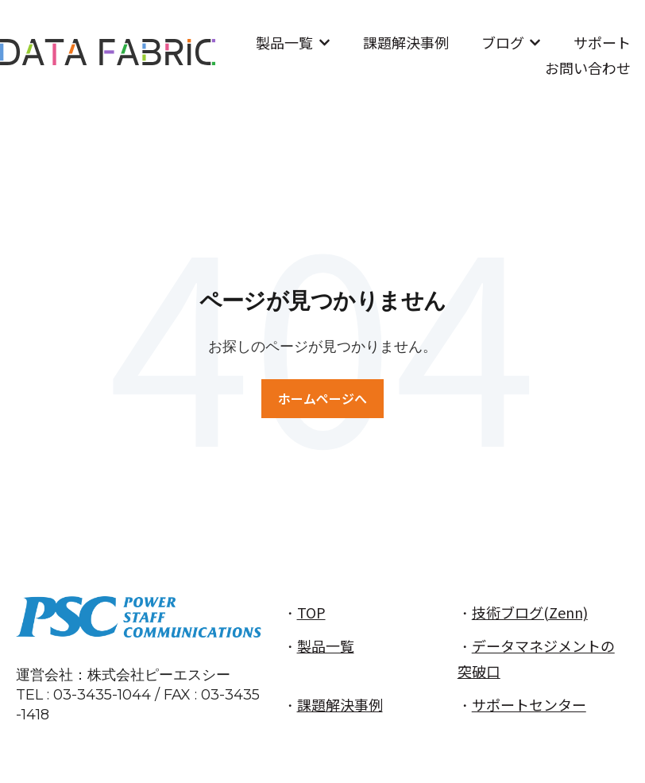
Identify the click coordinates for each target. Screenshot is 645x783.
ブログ (502, 42)
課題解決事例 (406, 42)
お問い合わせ (588, 67)
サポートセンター (529, 704)
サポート (602, 42)
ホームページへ (322, 398)
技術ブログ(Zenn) (530, 612)
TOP (311, 612)
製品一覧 (284, 42)
